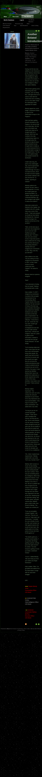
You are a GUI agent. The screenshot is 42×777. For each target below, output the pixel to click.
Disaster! (32, 53)
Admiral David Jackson (31, 48)
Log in (38, 6)
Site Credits (27, 628)
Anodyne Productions (17, 628)
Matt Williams (38, 628)
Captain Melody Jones (31, 50)
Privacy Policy (21, 630)
